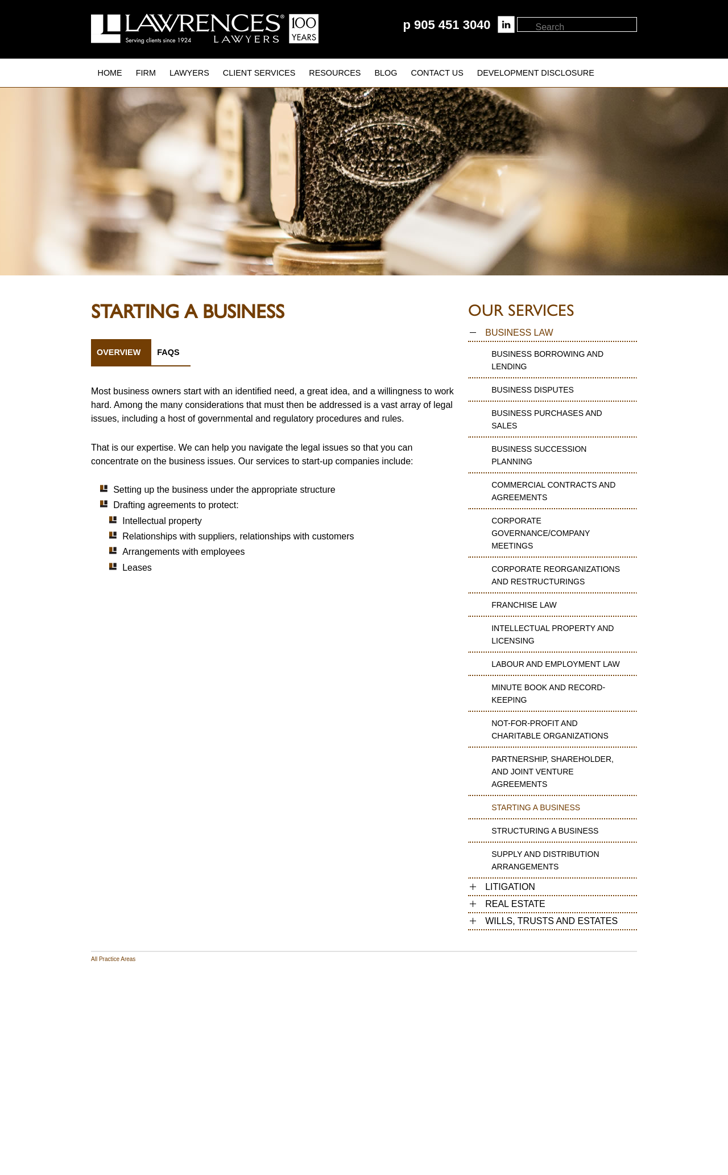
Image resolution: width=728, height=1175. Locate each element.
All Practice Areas (113, 959)
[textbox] (585, 27)
